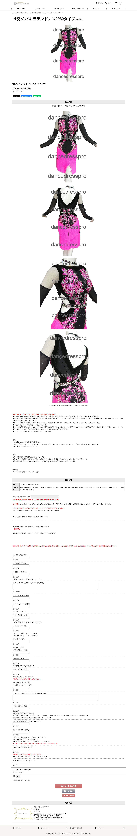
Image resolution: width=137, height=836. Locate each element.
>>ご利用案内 (83, 405)
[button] (99, 3)
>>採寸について (25, 472)
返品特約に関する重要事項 (21, 780)
